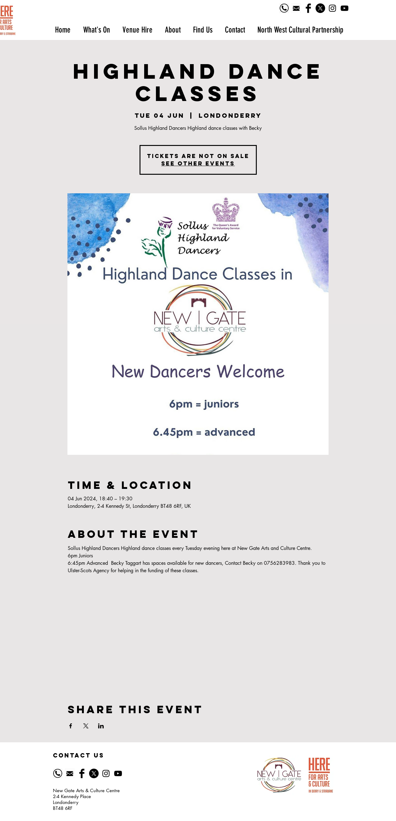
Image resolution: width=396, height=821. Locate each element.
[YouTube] (344, 8)
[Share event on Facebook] (71, 725)
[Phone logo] (284, 8)
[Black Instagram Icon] (332, 8)
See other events (198, 163)
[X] (320, 8)
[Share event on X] (86, 725)
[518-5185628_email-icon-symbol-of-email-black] (296, 8)
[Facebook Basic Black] (308, 8)
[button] (96, 30)
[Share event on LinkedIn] (101, 725)
